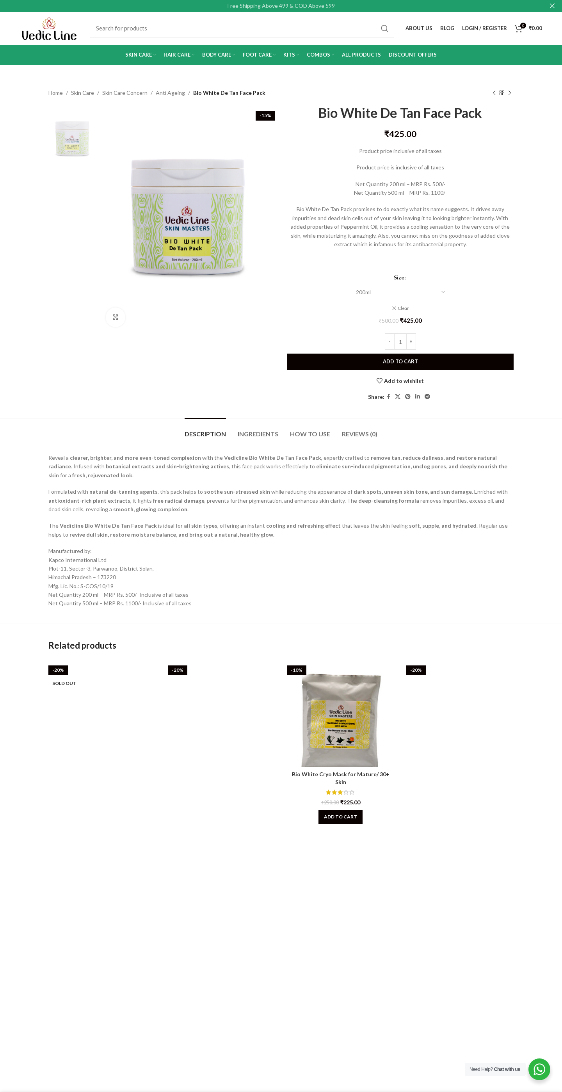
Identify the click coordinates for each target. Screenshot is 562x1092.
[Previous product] (494, 93)
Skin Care (82, 92)
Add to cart (400, 362)
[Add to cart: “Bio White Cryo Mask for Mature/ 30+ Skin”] (340, 817)
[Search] (242, 28)
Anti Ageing (170, 92)
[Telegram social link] (427, 397)
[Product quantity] (400, 341)
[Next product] (510, 93)
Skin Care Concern (125, 92)
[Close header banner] (552, 6)
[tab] (205, 430)
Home (55, 92)
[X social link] (398, 397)
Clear (403, 308)
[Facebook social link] (388, 397)
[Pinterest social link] (408, 397)
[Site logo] (49, 27)
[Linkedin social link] (417, 397)
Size (399, 277)
